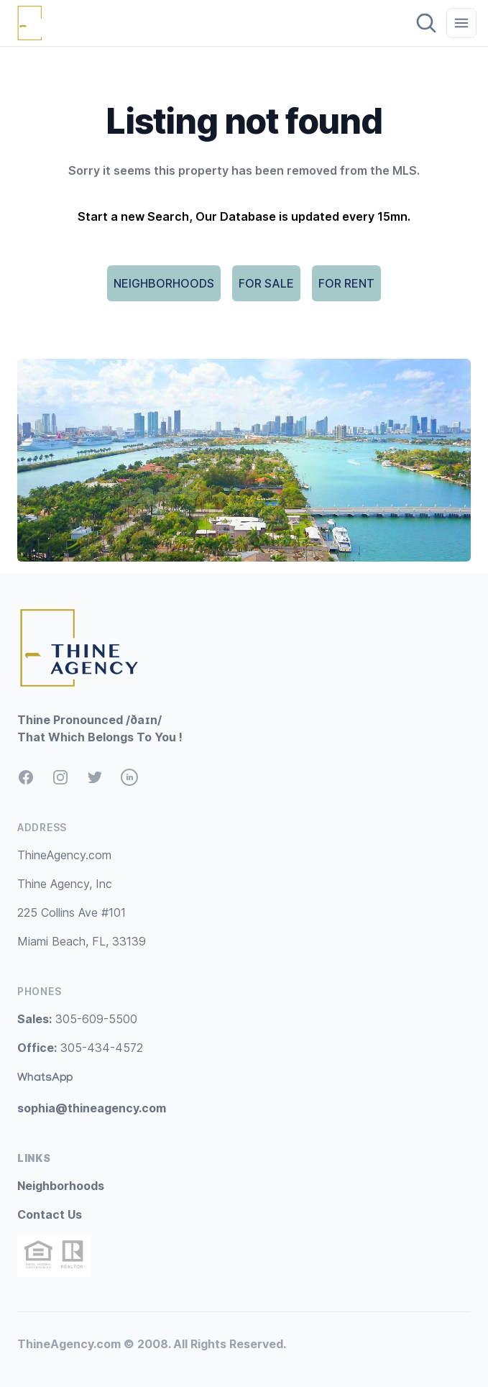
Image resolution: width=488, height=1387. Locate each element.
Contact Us (49, 1214)
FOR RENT (346, 283)
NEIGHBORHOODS (164, 283)
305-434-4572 (80, 1047)
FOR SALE (266, 283)
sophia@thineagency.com (91, 1108)
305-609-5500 (77, 1019)
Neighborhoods (60, 1185)
